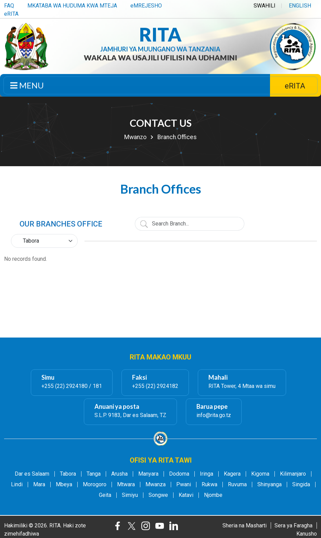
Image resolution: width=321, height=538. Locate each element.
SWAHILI (264, 4)
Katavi (186, 495)
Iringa (206, 474)
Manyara (148, 474)
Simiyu (130, 495)
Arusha (119, 474)
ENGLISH (300, 4)
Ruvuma (237, 484)
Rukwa (209, 484)
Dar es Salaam (32, 474)
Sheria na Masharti (244, 525)
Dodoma (179, 474)
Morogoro (94, 484)
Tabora (68, 474)
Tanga (94, 474)
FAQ (9, 4)
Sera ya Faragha (293, 525)
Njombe (213, 495)
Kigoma (260, 474)
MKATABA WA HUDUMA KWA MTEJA (72, 4)
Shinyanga (269, 484)
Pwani (183, 484)
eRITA (11, 13)
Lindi (17, 484)
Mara (39, 484)
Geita (105, 495)
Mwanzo (135, 137)
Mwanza (155, 484)
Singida (301, 484)
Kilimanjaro (293, 474)
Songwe (158, 495)
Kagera (232, 474)
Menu (27, 86)
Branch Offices (177, 137)
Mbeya (64, 484)
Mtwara (126, 484)
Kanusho (306, 533)
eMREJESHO (146, 4)
